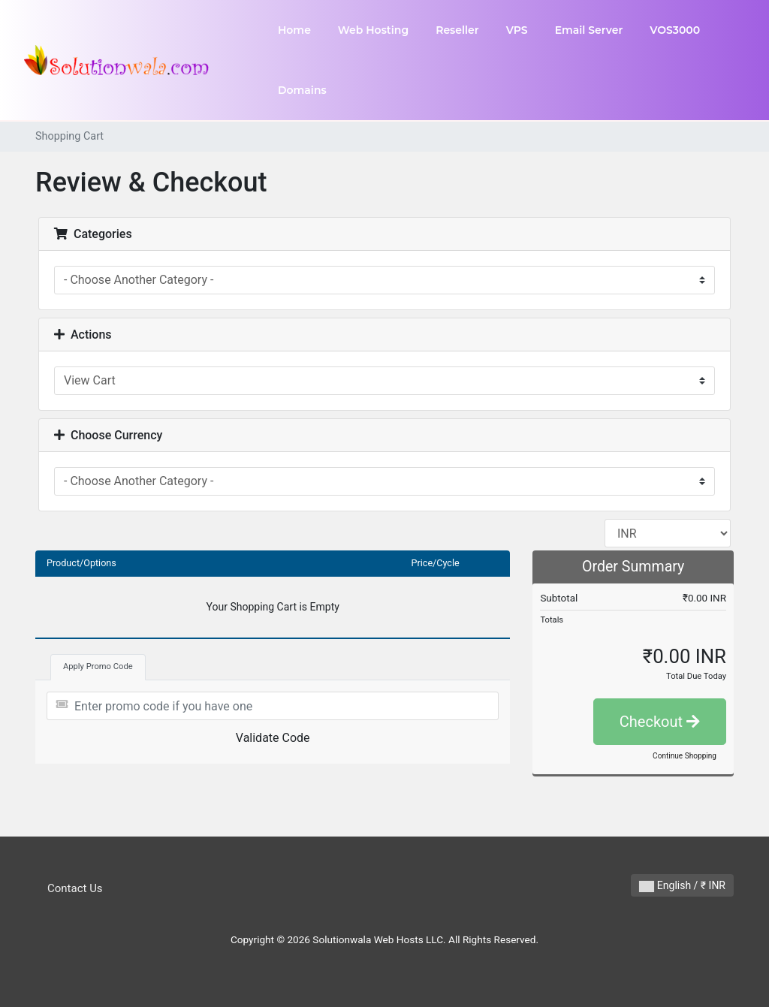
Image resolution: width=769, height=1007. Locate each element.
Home (294, 30)
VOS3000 (675, 30)
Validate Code (273, 738)
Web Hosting (373, 30)
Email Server (589, 30)
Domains (302, 90)
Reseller (457, 30)
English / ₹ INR (682, 885)
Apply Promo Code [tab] (98, 666)
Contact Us (75, 888)
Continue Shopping (684, 756)
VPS (517, 30)
